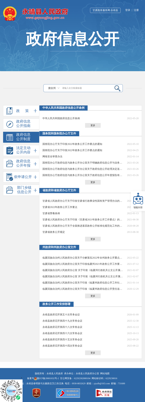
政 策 (21, 110)
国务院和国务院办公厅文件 (59, 133)
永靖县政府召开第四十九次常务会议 (62, 320)
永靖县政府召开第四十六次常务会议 (62, 333)
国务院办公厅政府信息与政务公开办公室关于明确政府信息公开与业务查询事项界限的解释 (83, 162)
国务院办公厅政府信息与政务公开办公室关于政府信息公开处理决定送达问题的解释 (83, 169)
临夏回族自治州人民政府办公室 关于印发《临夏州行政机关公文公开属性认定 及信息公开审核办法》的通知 (83, 270)
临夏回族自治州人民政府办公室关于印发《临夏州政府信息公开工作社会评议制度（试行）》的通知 (83, 282)
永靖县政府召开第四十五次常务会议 (62, 339)
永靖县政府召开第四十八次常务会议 (62, 327)
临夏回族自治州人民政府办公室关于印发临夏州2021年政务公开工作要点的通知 (83, 264)
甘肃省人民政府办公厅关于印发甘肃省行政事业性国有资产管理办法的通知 (83, 201)
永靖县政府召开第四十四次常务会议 (62, 345)
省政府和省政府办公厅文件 (59, 190)
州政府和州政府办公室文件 (59, 247)
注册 (136, 10)
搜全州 (52, 88)
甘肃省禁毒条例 (51, 213)
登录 (127, 10)
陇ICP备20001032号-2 (46, 378)
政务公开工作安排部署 (56, 304)
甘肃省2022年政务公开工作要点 (59, 207)
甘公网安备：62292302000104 (75, 378)
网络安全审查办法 (52, 156)
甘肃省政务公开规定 (53, 232)
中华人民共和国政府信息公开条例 (63, 107)
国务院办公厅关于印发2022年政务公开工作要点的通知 (72, 144)
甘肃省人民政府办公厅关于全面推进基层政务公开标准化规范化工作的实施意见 (83, 225)
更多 (93, 125)
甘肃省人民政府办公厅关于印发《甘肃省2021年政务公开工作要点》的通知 (83, 219)
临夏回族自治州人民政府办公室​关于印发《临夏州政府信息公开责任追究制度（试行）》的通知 (83, 289)
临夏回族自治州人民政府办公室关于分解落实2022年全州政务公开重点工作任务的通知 (83, 257)
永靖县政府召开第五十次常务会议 (61, 314)
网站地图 (105, 373)
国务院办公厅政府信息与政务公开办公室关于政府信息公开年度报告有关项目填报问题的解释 (83, 175)
